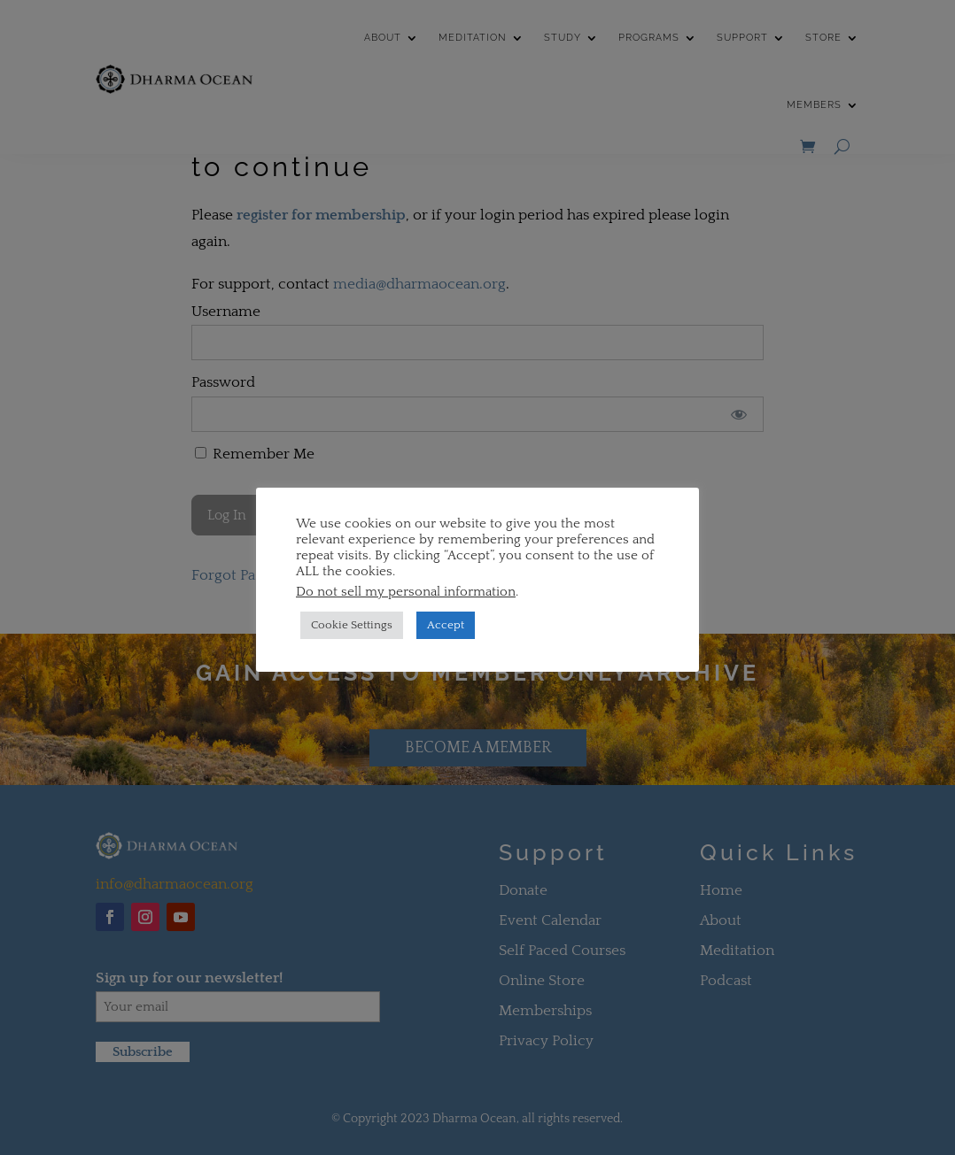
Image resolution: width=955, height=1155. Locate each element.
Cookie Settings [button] (351, 625)
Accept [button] (445, 625)
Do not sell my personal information (406, 592)
